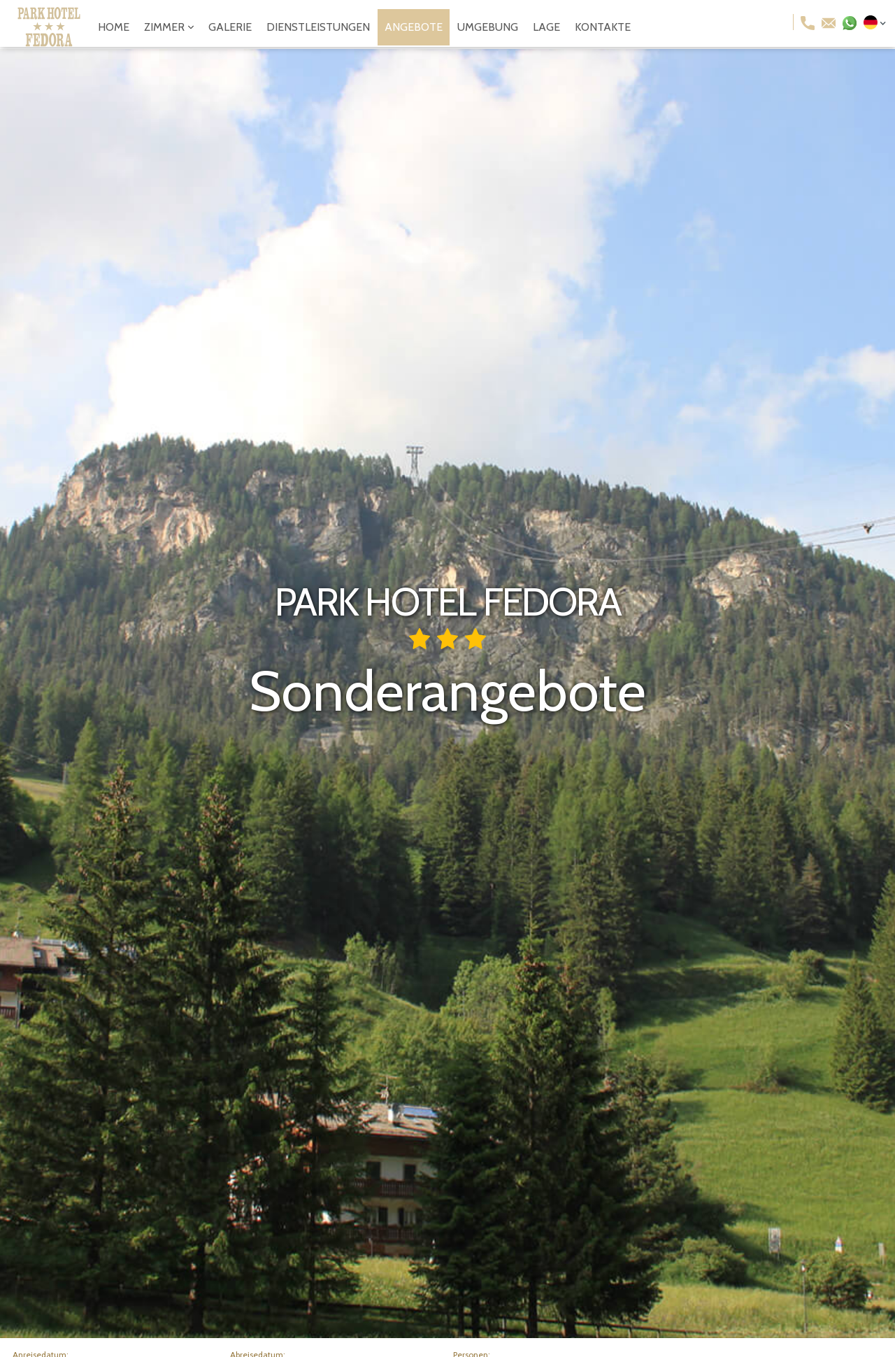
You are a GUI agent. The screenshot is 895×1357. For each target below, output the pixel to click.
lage (546, 27)
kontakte (603, 27)
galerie (230, 27)
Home (113, 27)
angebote (414, 27)
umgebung (487, 27)
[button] (169, 27)
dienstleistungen (318, 27)
